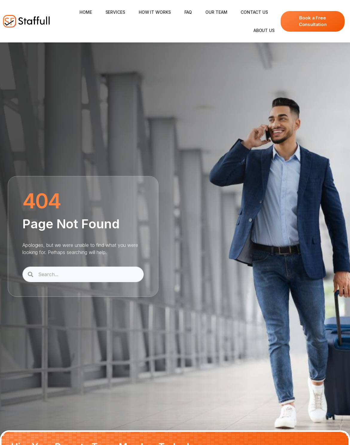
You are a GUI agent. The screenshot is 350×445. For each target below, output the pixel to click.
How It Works (155, 12)
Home (86, 12)
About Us (264, 30)
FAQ (188, 12)
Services (115, 12)
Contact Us (254, 12)
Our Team (216, 12)
